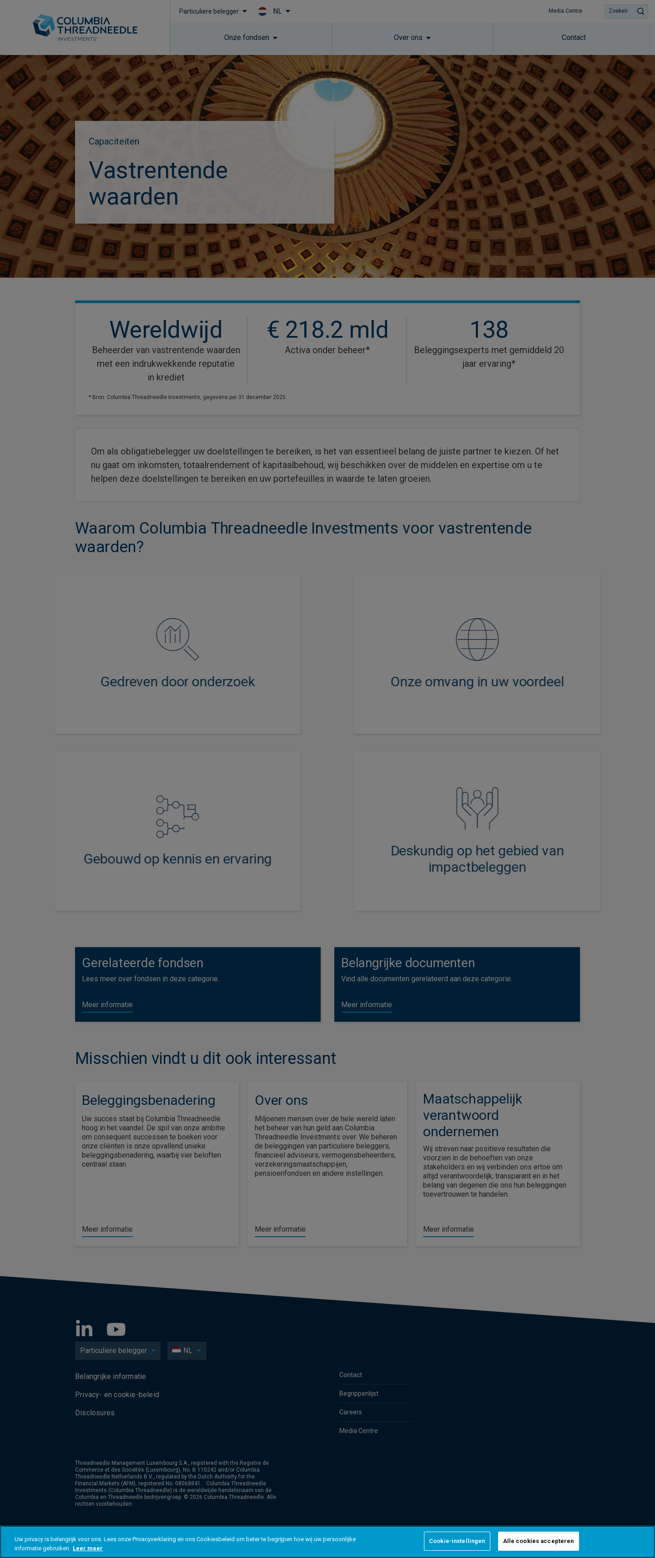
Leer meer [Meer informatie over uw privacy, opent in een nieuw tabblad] (88, 1548)
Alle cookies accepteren (538, 1541)
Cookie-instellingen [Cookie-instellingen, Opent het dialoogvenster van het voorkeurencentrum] (457, 1541)
